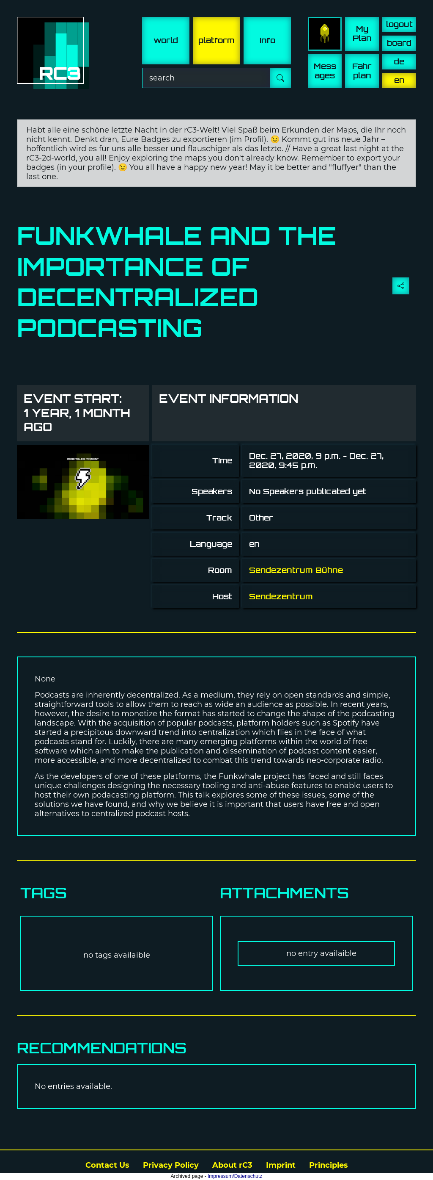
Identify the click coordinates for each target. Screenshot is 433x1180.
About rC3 (232, 1165)
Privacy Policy (171, 1165)
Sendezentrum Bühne (296, 570)
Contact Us (107, 1165)
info (267, 40)
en (399, 80)
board (399, 43)
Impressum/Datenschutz (235, 1176)
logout (399, 24)
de (399, 61)
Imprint (281, 1165)
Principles (328, 1165)
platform (216, 40)
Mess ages (325, 71)
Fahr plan (362, 71)
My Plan (362, 34)
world (165, 40)
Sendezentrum (281, 596)
